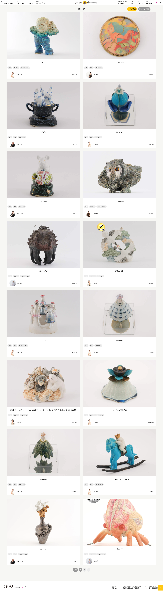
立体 (10, 67)
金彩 (91, 67)
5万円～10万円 (99, 415)
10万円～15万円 (25, 67)
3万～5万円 (22, 137)
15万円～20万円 (101, 206)
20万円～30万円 (25, 276)
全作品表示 (132, 9)
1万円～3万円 (99, 67)
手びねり (16, 67)
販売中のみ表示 (144, 9)
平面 (86, 67)
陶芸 (15, 137)
